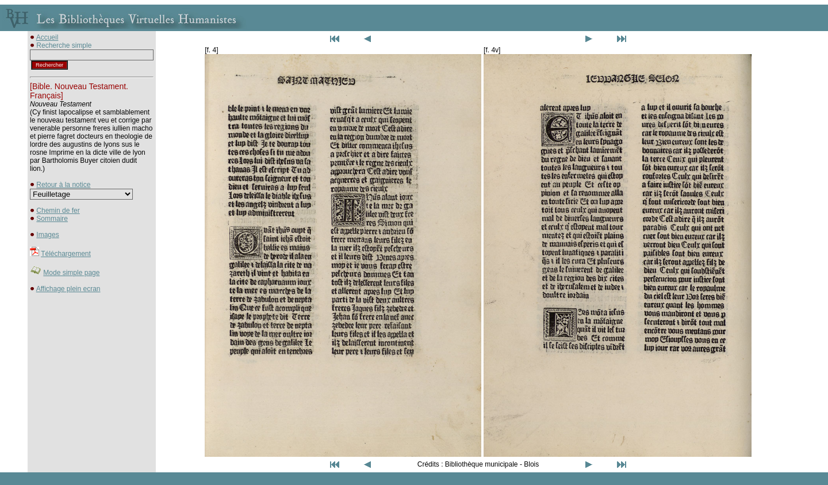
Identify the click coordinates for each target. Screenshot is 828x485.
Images (47, 235)
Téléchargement (66, 254)
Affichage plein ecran (68, 289)
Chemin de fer (57, 211)
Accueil (47, 37)
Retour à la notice (63, 185)
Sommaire (52, 219)
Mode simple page (71, 273)
